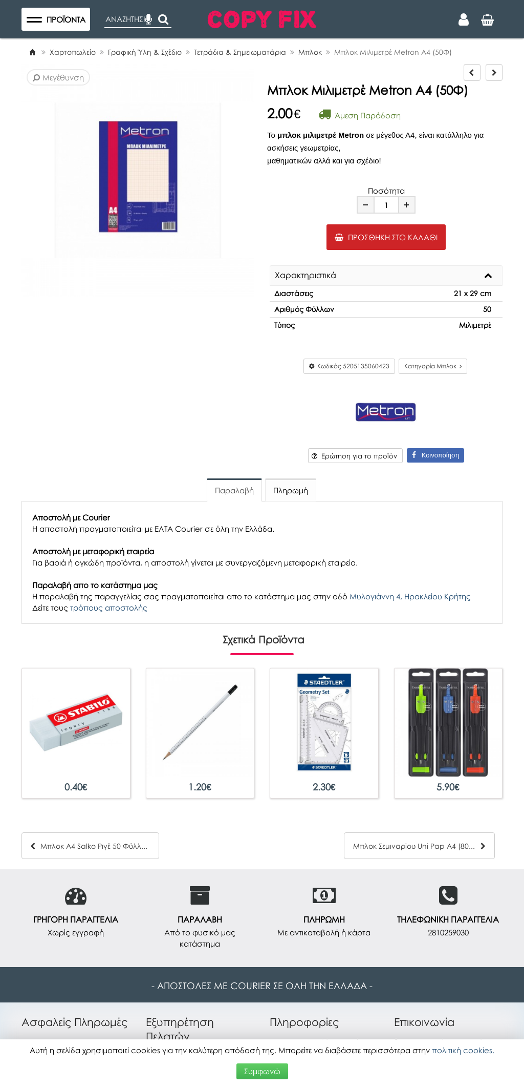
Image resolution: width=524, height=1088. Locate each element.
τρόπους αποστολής (108, 607)
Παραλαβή (234, 490)
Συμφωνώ (262, 1071)
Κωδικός (349, 366)
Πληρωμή (290, 490)
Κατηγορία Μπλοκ (433, 366)
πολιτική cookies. (463, 1050)
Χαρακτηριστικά (305, 275)
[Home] (32, 52)
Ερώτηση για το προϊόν (354, 456)
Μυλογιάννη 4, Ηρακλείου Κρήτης (410, 596)
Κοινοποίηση (435, 455)
